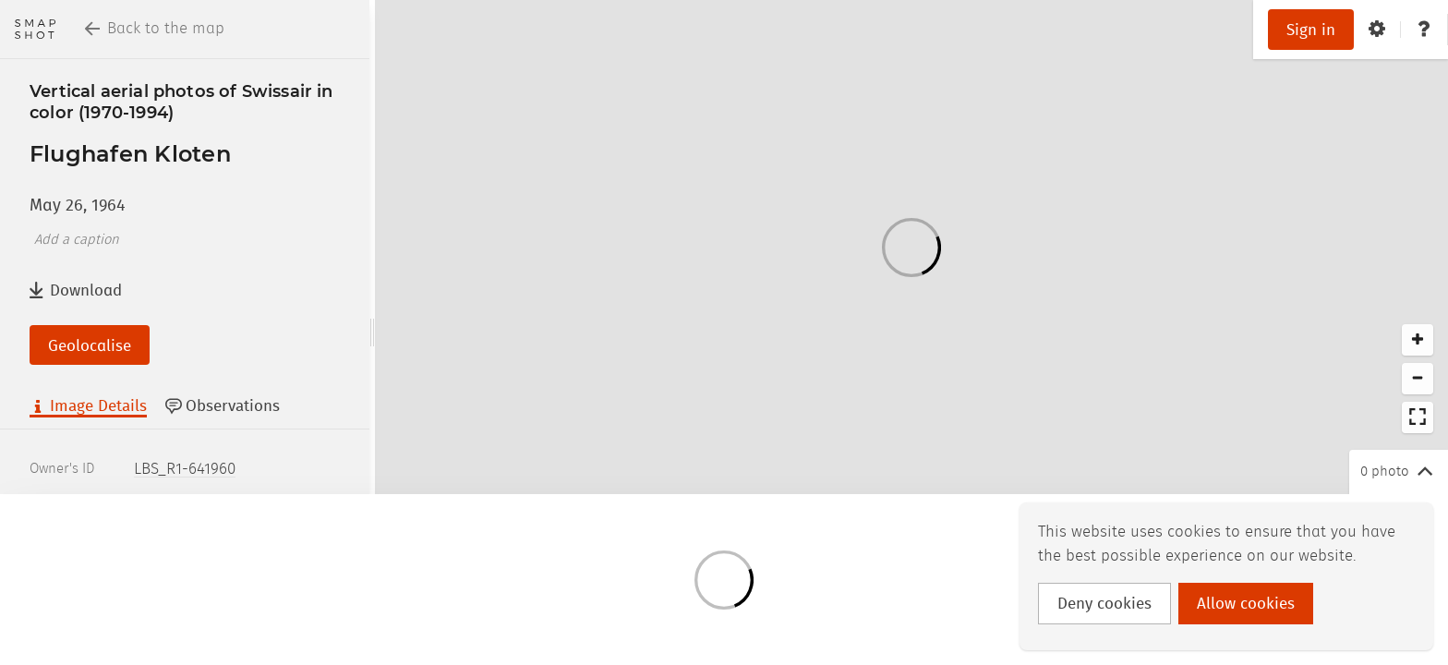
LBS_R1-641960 (184, 469)
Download (76, 290)
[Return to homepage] (35, 29)
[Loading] (911, 247)
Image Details (88, 406)
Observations (222, 406)
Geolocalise (89, 346)
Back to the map (154, 28)
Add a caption (76, 240)
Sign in (1310, 30)
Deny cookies (1104, 604)
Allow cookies (1246, 604)
